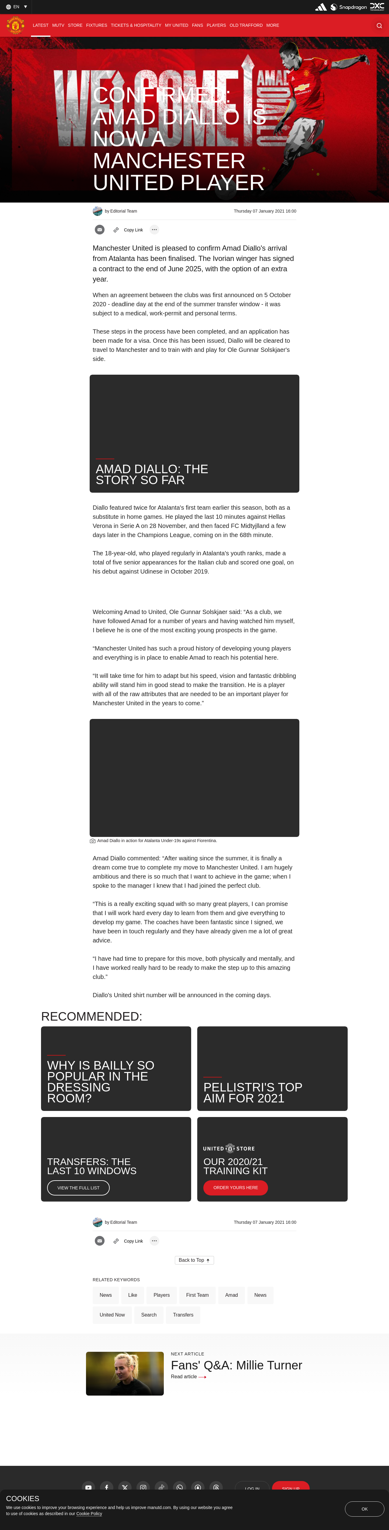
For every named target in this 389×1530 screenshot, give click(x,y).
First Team (197, 1295)
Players (161, 1295)
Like (132, 1295)
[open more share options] (154, 229)
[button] (379, 25)
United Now (112, 1314)
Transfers (183, 1314)
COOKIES (22, 1499)
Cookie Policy (89, 1513)
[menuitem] (40, 25)
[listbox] (16, 7)
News (106, 1295)
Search (149, 1314)
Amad (231, 1295)
